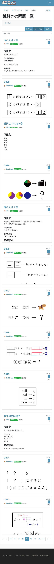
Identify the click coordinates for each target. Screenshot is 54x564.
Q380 (6, 82)
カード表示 (38, 29)
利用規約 (35, 555)
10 (49, 421)
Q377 (6, 290)
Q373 (6, 499)
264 (48, 379)
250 (48, 338)
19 (35, 539)
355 (48, 254)
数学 (26, 10)
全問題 (48, 10)
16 (23, 539)
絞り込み (8, 23)
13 (10, 539)
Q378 (6, 249)
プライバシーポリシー (21, 555)
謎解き (34, 10)
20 (39, 539)
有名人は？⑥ (11, 40)
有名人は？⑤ (11, 207)
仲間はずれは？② (13, 123)
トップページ (7, 555)
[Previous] (7, 539)
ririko (7, 44)
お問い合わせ (44, 555)
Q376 (6, 332)
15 (49, 129)
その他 (6, 10)
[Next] (47, 539)
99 (49, 87)
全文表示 (29, 29)
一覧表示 (48, 29)
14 (15, 539)
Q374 (6, 457)
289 (48, 505)
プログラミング (16, 10)
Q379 (6, 165)
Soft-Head (9, 86)
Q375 (6, 374)
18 (31, 539)
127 (48, 171)
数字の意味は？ (12, 416)
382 (48, 296)
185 (48, 463)
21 (43, 539)
